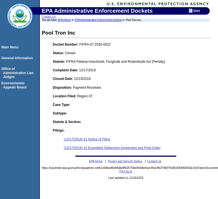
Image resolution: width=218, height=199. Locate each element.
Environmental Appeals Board (15, 85)
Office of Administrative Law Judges (18, 73)
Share (196, 10)
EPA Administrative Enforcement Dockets (98, 20)
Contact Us (49, 16)
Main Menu (11, 47)
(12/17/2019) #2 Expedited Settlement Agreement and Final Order (112, 148)
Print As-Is (125, 171)
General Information (18, 58)
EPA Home (64, 20)
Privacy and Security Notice (125, 161)
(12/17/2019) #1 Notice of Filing (87, 139)
